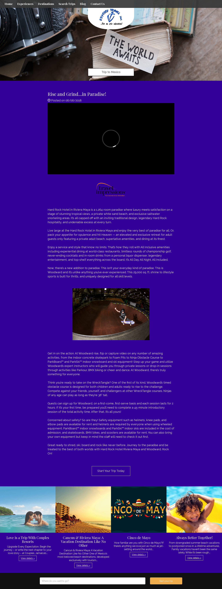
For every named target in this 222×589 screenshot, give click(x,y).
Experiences (25, 4)
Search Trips (67, 4)
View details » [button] (28, 558)
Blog (83, 4)
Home (9, 4)
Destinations (46, 4)
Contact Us (98, 4)
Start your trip (166, 581)
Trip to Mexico (111, 72)
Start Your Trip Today (111, 470)
